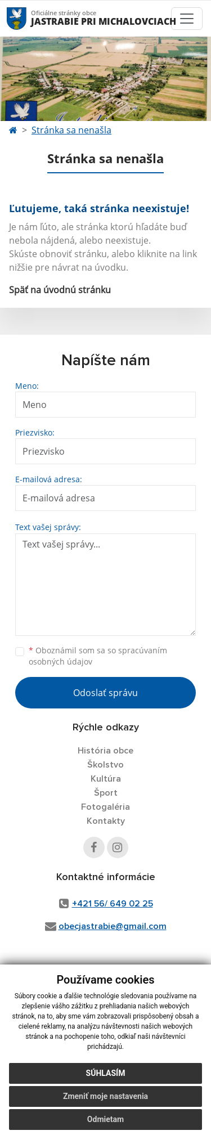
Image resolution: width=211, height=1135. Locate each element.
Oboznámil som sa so (98, 656)
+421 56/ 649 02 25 (112, 903)
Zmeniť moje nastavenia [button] (105, 1096)
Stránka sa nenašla (71, 130)
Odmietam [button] (105, 1119)
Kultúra (106, 778)
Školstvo (105, 764)
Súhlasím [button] (105, 1073)
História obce (105, 750)
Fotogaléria (105, 806)
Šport (106, 792)
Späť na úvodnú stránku (60, 290)
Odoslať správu (105, 693)
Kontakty (106, 821)
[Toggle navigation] (187, 18)
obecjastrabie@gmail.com (113, 926)
